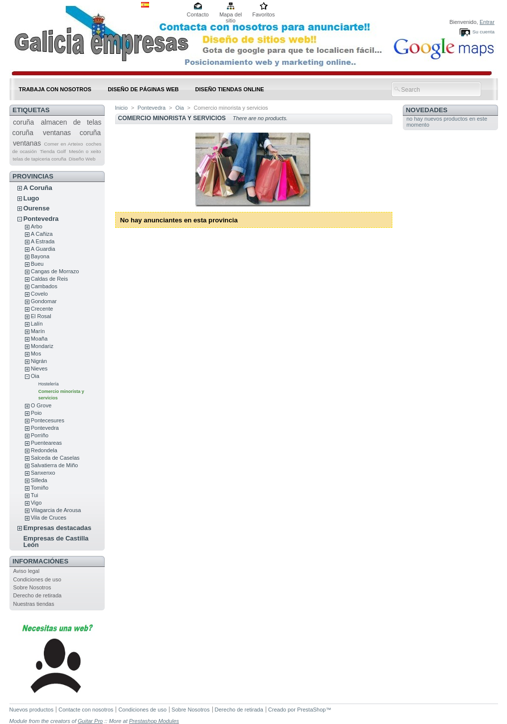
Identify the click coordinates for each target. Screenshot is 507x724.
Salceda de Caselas (55, 458)
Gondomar (44, 301)
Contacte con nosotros (85, 710)
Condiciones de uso (37, 579)
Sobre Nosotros (32, 587)
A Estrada (43, 241)
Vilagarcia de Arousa (56, 510)
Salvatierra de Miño (54, 465)
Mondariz (42, 346)
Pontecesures (47, 420)
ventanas (27, 143)
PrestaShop (311, 710)
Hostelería (48, 383)
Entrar (487, 22)
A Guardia (43, 249)
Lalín (37, 324)
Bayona (40, 256)
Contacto (198, 14)
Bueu (37, 264)
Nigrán (39, 361)
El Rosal (41, 316)
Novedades (427, 110)
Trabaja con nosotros (55, 89)
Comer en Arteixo (63, 144)
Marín (38, 331)
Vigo (36, 503)
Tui (34, 495)
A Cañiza (42, 234)
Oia (35, 376)
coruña (23, 122)
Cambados (44, 286)
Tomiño (39, 488)
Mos (36, 354)
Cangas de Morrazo (55, 271)
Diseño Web (82, 159)
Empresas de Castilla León (56, 541)
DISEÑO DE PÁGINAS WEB (143, 89)
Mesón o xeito (85, 151)
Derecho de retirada (37, 595)
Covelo (39, 294)
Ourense (36, 208)
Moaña (39, 339)
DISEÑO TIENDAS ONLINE (229, 89)
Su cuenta (483, 31)
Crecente (42, 309)
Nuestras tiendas (33, 604)
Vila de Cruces (48, 518)
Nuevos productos (31, 710)
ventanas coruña (72, 133)
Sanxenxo (43, 473)
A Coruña (37, 187)
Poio (36, 413)
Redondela (44, 450)
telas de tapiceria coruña (39, 159)
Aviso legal (26, 571)
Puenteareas (46, 443)
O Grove (41, 405)
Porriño (39, 435)
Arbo (36, 226)
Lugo (31, 198)
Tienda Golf (53, 151)
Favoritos (263, 14)
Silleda (39, 480)
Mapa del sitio (230, 15)
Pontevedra (41, 218)
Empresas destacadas (57, 528)
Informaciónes (40, 561)
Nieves (39, 368)
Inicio (121, 108)
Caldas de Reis (49, 279)
